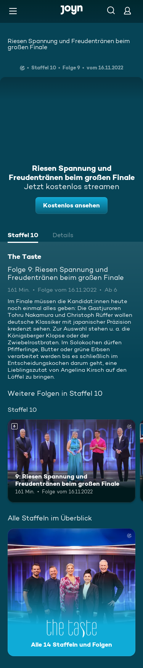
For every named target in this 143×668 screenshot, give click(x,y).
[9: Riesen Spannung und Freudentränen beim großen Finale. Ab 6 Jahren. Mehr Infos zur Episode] (71, 461)
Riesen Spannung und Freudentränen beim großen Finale (69, 44)
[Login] (127, 10)
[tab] (23, 236)
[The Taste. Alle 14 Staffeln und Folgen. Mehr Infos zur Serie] (71, 592)
